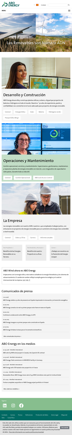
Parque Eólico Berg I (12, 118)
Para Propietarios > (8, 248)
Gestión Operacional (22, 178)
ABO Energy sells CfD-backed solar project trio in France (20, 367)
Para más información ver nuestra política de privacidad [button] (26, 432)
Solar (32, 112)
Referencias (29, 415)
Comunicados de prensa (17, 291)
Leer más (26, 280)
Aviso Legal (54, 415)
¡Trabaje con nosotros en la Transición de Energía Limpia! (60, 254)
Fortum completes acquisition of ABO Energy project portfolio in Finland (26, 382)
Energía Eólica (20, 112)
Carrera (32, 237)
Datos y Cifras (20, 237)
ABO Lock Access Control (43, 178)
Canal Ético (11, 418)
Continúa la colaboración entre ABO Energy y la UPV (19, 315)
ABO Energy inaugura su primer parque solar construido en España (23, 322)
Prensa (20, 415)
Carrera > (53, 248)
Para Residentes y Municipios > (35, 248)
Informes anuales (46, 237)
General (8, 112)
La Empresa (12, 220)
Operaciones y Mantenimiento (28, 160)
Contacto (43, 5)
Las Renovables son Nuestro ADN (36, 43)
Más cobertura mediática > (11, 389)
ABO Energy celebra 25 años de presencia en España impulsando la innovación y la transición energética (35, 300)
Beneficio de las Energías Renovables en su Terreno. (12, 254)
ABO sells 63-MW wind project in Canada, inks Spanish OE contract (24, 353)
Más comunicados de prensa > (12, 336)
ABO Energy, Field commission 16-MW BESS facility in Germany (22, 360)
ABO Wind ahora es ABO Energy (19, 270)
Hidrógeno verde (55, 112)
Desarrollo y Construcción (24, 94)
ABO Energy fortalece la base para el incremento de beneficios (22, 330)
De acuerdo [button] (64, 428)
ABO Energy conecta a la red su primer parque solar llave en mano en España (26, 307)
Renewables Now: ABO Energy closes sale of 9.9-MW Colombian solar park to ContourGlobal (32, 375)
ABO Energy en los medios (18, 344)
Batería (41, 112)
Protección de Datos (42, 415)
